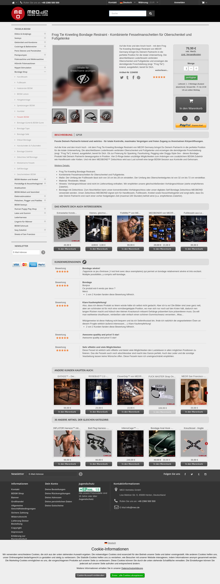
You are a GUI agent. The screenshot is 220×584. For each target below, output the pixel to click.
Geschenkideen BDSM (26, 174)
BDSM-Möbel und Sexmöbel (27, 192)
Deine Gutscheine (54, 506)
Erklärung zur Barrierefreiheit (19, 538)
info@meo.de (133, 508)
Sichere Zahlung (19, 513)
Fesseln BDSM (23, 117)
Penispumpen (21, 55)
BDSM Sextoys (21, 204)
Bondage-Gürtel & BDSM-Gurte (30, 122)
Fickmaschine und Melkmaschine (29, 59)
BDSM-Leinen (23, 94)
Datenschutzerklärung (132, 568)
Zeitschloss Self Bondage (27, 157)
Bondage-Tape (23, 128)
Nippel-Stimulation (23, 67)
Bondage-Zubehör (25, 151)
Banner (15, 498)
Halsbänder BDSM (25, 88)
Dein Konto (51, 484)
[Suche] (150, 13)
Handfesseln (22, 76)
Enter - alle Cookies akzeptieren (127, 575)
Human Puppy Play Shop (26, 209)
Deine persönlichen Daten (58, 502)
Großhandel (17, 502)
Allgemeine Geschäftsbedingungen (23, 508)
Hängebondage (23, 99)
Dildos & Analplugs (23, 34)
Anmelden (179, 2)
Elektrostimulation (23, 196)
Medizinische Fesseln (26, 163)
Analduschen (20, 188)
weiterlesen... (161, 70)
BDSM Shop (17, 494)
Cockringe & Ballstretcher (26, 46)
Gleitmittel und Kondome (26, 42)
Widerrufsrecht (19, 517)
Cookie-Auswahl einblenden (90, 575)
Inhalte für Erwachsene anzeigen (83, 76)
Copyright (16, 528)
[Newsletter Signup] (43, 252)
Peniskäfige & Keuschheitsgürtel (29, 183)
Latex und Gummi (23, 213)
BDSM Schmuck (21, 225)
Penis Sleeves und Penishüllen (28, 50)
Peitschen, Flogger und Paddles (28, 200)
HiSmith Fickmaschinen (25, 63)
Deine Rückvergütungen (57, 494)
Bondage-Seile (23, 134)
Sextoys (18, 38)
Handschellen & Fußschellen (29, 145)
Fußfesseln (21, 82)
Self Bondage (22, 168)
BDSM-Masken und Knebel (26, 179)
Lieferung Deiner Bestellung (20, 523)
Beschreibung (63, 135)
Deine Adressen (53, 498)
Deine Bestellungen (55, 490)
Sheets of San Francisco (25, 234)
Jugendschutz (86, 500)
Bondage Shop (21, 72)
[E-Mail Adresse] (26, 252)
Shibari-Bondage (24, 140)
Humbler (20, 111)
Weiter (206, 230)
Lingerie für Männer (23, 221)
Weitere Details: (62, 166)
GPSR (79, 135)
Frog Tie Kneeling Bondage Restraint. (77, 172)
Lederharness (21, 217)
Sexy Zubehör (21, 230)
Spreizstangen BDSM (26, 105)
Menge (191, 63)
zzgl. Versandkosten (191, 54)
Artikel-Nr (124, 72)
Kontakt (112, 2)
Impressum (17, 532)
